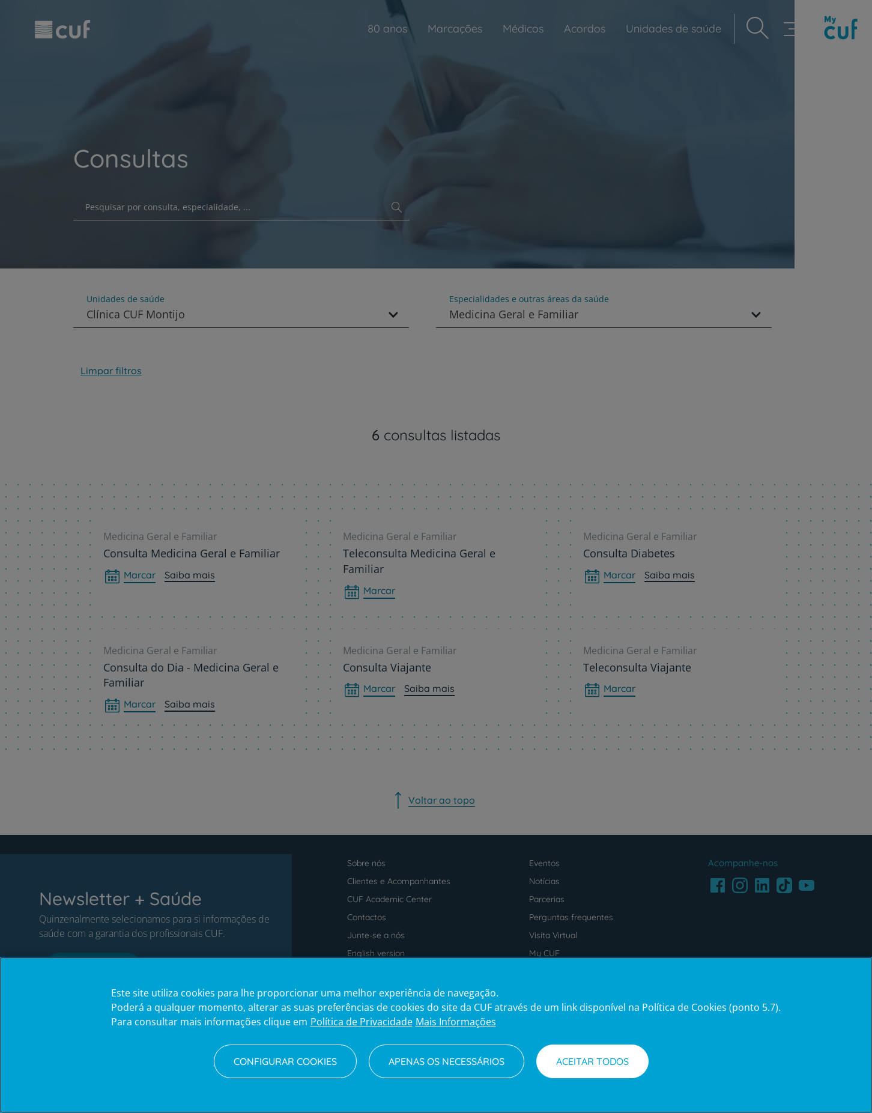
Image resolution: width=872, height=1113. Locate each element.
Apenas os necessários (446, 1061)
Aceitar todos (592, 1061)
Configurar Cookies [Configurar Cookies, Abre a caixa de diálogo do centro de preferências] (285, 1061)
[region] (436, 1035)
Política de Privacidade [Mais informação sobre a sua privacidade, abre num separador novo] (361, 1021)
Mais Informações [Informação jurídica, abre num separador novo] (456, 1021)
